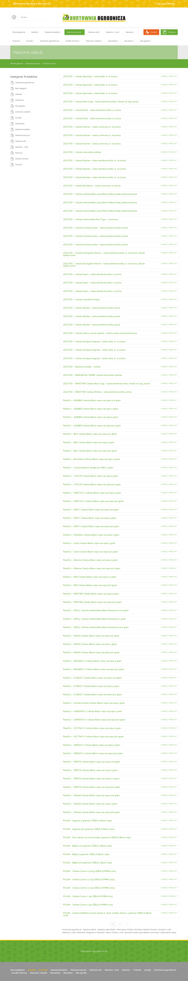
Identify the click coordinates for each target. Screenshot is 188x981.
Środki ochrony (73, 41)
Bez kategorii (21, 88)
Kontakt (153, 32)
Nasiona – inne (113, 32)
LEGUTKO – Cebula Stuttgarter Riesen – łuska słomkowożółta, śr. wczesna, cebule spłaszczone (104, 254)
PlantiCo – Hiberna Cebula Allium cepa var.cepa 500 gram (91, 568)
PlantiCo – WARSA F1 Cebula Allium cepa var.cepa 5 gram (91, 745)
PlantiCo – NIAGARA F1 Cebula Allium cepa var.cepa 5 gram (92, 661)
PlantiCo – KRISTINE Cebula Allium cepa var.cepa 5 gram (91, 594)
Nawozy (130, 32)
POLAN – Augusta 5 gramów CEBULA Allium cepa (87, 820)
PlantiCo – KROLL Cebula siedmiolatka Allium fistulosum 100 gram (96, 610)
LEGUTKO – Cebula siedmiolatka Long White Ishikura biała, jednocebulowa (100, 194)
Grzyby (30, 41)
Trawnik (16, 41)
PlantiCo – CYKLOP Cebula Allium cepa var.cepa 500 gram (92, 484)
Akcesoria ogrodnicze (50, 41)
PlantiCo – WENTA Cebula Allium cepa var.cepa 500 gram (91, 787)
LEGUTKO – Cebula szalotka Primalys (81, 299)
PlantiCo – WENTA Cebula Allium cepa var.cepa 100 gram (91, 762)
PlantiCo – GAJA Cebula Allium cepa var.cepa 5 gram (89, 543)
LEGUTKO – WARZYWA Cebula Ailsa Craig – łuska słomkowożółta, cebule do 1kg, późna (106, 383)
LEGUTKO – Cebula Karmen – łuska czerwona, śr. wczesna (92, 127)
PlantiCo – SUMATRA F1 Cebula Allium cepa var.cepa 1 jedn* (92, 711)
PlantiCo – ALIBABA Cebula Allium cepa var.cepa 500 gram (92, 425)
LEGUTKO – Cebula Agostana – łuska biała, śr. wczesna (90, 76)
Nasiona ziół (94, 32)
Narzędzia (113, 41)
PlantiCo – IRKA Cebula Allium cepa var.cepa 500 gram (90, 585)
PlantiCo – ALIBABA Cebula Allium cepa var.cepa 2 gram (90, 409)
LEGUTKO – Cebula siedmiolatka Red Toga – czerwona (90, 219)
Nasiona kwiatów (53, 32)
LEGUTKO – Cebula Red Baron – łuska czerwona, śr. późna (91, 186)
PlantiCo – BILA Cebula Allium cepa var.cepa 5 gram (88, 442)
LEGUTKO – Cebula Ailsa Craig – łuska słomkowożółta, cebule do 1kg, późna (100, 101)
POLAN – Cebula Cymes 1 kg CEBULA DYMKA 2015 (88, 896)
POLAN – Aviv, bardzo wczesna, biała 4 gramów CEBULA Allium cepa (97, 837)
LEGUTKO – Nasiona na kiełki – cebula (81, 367)
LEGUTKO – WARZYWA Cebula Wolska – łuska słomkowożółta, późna (97, 392)
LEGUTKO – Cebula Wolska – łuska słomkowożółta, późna (91, 308)
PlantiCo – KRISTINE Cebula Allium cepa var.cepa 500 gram (92, 602)
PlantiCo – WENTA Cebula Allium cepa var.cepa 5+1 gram (91, 778)
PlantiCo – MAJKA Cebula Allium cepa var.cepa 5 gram (90, 644)
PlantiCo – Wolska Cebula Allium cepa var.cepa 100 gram (91, 795)
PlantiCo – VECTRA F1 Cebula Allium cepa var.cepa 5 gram (92, 728)
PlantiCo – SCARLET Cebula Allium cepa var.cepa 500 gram (92, 694)
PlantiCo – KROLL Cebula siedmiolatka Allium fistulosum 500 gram (96, 627)
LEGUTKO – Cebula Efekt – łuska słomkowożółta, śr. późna (92, 110)
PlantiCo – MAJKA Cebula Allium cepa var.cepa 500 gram (91, 652)
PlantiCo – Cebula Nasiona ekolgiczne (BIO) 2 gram (88, 467)
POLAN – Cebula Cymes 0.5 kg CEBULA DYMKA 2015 (89, 879)
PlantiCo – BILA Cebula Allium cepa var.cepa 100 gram (90, 434)
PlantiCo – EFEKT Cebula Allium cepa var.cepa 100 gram (91, 510)
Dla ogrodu (145, 41)
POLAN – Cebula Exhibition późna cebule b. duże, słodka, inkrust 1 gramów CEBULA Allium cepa (107, 914)
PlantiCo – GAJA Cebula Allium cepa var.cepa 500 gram (90, 552)
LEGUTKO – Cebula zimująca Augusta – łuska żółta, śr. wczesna (94, 341)
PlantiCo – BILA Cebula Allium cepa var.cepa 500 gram (90, 451)
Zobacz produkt (169, 76)
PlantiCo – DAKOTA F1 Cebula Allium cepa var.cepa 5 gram (92, 493)
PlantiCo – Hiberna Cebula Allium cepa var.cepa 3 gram (90, 560)
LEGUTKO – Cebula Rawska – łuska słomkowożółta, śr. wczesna (94, 160)
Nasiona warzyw (74, 32)
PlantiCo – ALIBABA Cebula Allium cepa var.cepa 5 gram (90, 417)
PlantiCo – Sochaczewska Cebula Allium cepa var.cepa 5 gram (94, 703)
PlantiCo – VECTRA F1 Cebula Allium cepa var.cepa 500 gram (93, 736)
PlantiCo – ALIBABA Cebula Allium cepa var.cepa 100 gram (92, 400)
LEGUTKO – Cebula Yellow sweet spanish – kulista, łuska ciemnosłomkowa (100, 333)
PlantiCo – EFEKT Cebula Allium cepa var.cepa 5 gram (89, 518)
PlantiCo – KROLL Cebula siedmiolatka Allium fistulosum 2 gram (94, 619)
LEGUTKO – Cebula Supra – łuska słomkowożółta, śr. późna (92, 274)
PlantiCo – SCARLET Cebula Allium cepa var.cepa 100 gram (92, 678)
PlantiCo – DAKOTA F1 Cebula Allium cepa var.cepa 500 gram (93, 501)
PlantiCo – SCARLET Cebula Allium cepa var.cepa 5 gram (91, 686)
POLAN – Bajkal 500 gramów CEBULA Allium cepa (87, 862)
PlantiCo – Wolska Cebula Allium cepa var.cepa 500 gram (91, 812)
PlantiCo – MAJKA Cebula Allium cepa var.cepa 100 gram (91, 636)
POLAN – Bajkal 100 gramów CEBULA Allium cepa (87, 846)
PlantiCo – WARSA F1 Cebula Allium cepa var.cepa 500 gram (93, 753)
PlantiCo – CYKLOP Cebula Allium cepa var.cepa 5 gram (90, 476)
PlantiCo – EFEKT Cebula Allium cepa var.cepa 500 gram (91, 526)
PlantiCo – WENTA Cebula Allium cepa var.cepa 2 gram (90, 770)
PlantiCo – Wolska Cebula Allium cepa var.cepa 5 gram (90, 804)
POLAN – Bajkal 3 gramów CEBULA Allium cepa (86, 854)
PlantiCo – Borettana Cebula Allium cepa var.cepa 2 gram (91, 459)
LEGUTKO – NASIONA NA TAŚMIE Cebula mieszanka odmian (92, 375)
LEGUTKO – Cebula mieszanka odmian (82, 152)
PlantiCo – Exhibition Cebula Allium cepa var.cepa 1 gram (91, 535)
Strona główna (18, 32)
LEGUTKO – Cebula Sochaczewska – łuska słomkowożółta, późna (95, 228)
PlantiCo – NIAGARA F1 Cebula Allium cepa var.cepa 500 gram (93, 669)
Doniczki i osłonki (94, 41)
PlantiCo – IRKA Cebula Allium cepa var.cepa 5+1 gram (89, 577)
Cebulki (35, 32)
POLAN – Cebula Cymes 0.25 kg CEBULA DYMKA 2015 (89, 871)
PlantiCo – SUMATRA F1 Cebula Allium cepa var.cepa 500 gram (94, 720)
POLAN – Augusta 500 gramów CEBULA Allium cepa (88, 829)
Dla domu (129, 41)
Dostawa (172, 32)
